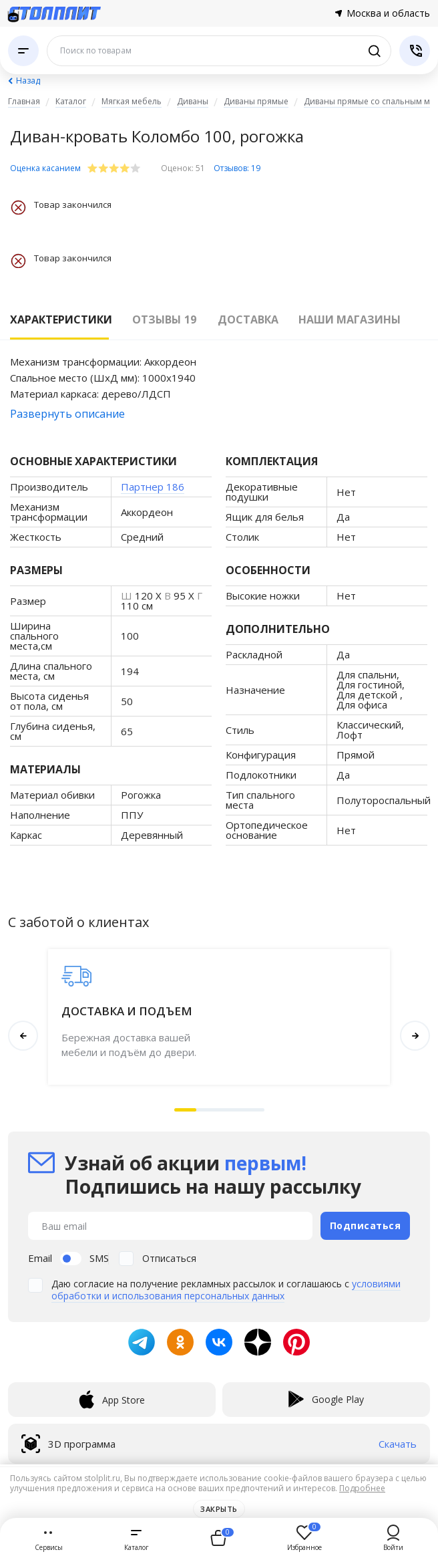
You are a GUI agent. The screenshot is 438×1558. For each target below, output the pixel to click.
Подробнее (362, 1488)
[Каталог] (23, 50)
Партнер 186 (152, 486)
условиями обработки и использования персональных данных (226, 1289)
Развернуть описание (67, 413)
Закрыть (219, 1509)
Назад (28, 80)
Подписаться (365, 1225)
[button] (185, 1110)
